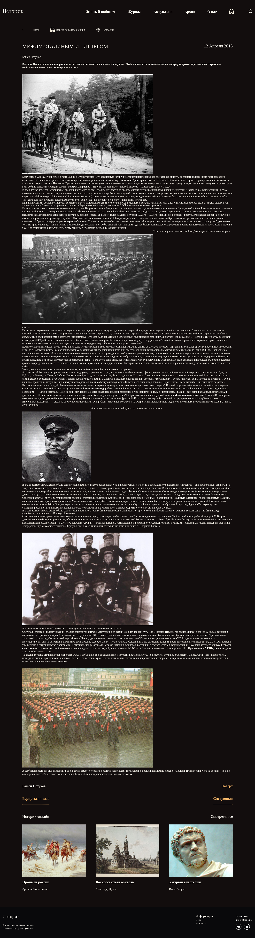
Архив (190, 11)
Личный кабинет (100, 11)
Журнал (134, 11)
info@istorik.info (244, 920)
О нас (212, 11)
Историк (12, 10)
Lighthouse (28, 928)
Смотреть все (222, 816)
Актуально (163, 11)
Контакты (201, 923)
